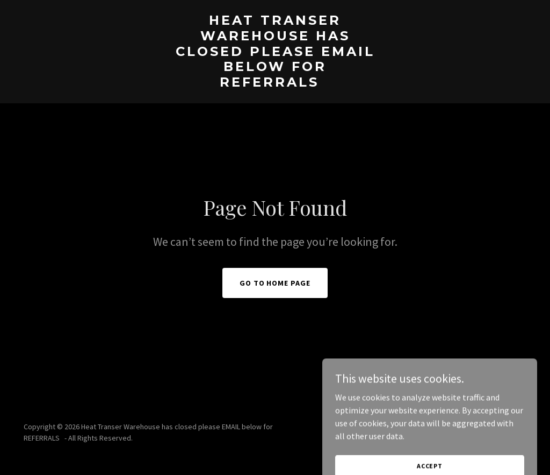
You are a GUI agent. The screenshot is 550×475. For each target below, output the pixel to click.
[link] (275, 83)
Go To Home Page (275, 283)
